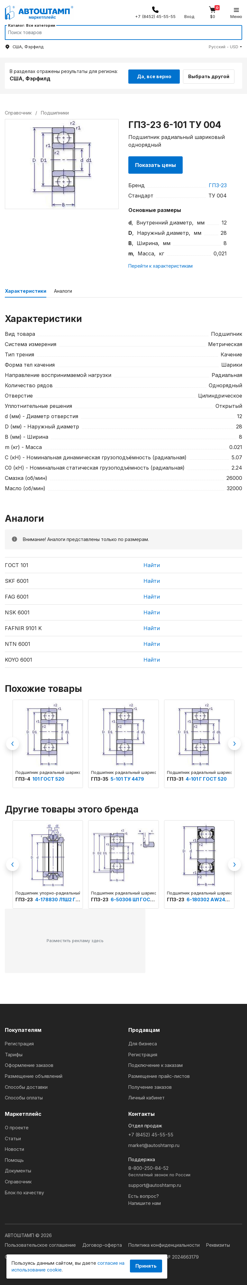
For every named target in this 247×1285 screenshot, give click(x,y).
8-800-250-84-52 (185, 1170)
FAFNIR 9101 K (23, 627)
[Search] (117, 32)
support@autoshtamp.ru (154, 1184)
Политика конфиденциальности (164, 1243)
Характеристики (25, 289)
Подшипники (55, 111)
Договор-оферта (102, 1243)
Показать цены (155, 164)
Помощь (14, 1158)
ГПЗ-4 (23, 777)
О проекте (17, 1126)
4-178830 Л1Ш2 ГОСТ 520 (65, 898)
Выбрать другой (212, 75)
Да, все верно (154, 75)
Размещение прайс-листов (159, 1075)
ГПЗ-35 (100, 777)
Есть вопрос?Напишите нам (144, 1198)
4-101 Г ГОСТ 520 (206, 777)
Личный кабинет (146, 1096)
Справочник (18, 1180)
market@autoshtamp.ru (153, 1144)
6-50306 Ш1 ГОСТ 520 (137, 898)
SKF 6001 (17, 579)
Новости (14, 1148)
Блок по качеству (24, 1191)
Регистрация (19, 1042)
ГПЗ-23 (218, 184)
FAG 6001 (17, 595)
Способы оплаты (24, 1096)
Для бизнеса (142, 1042)
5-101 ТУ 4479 (127, 777)
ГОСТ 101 (16, 564)
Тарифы (14, 1053)
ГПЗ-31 (175, 777)
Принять (146, 1266)
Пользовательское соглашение (41, 1243)
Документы (18, 1169)
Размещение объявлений (33, 1075)
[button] (225, 47)
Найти (151, 564)
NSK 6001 (17, 611)
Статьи (13, 1137)
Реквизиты (218, 1243)
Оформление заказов (29, 1064)
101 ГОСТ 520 (48, 777)
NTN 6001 (17, 642)
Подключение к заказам (155, 1064)
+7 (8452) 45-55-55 (150, 1133)
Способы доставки (26, 1085)
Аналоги (63, 289)
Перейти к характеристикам (160, 264)
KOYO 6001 (18, 658)
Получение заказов (150, 1085)
